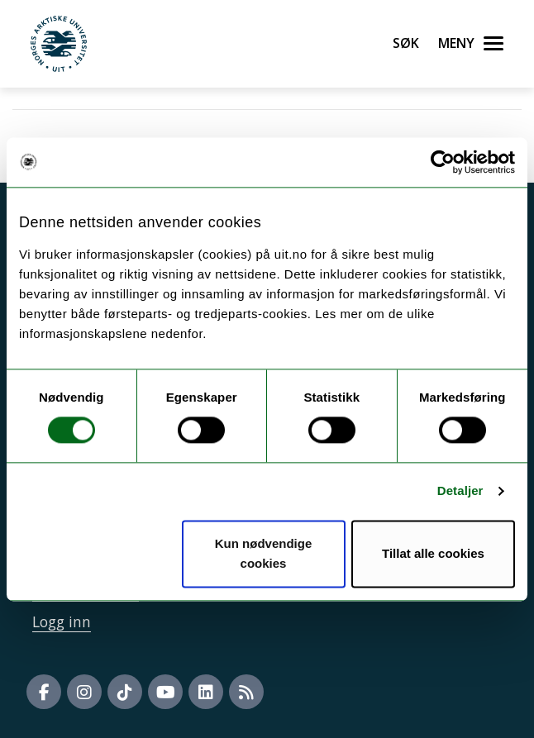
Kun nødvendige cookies (263, 553)
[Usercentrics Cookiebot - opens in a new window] (442, 162)
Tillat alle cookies (433, 553)
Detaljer (460, 491)
